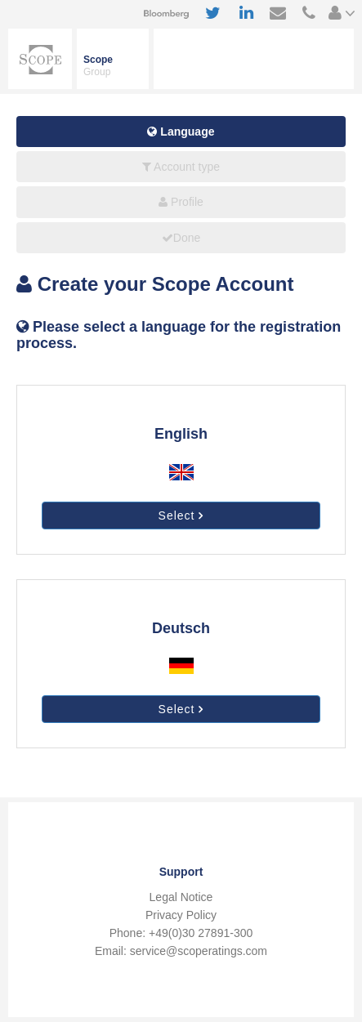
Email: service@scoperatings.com (181, 950)
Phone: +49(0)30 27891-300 (181, 932)
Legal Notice (181, 897)
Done (181, 237)
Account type (181, 166)
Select (181, 515)
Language (180, 131)
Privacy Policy (181, 915)
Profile (181, 201)
